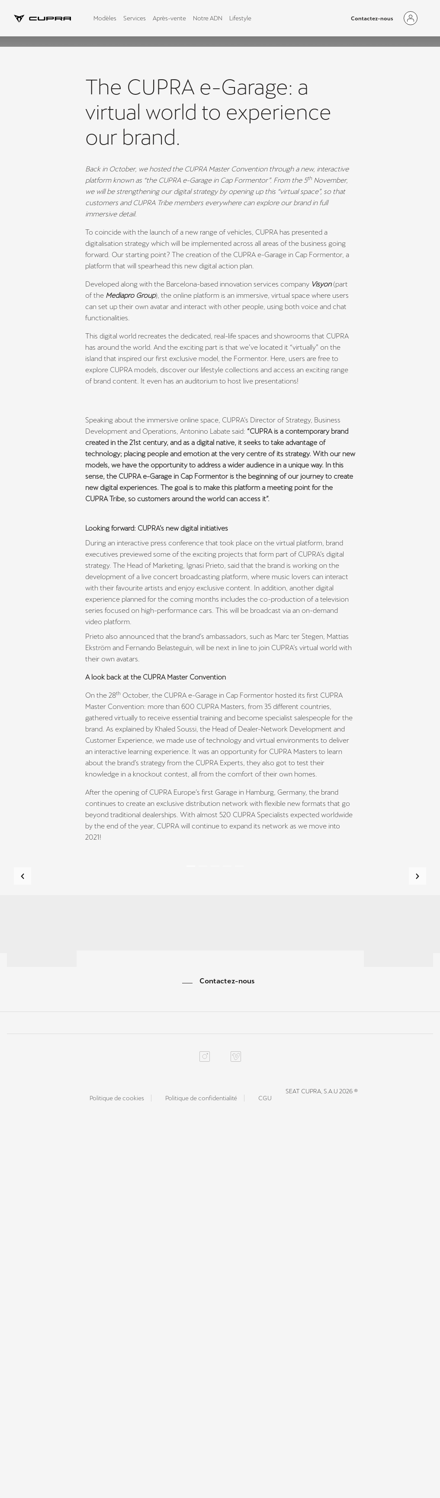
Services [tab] (134, 18)
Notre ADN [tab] (207, 18)
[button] (22, 1130)
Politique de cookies (117, 1463)
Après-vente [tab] (169, 18)
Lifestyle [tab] (240, 18)
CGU (265, 1463)
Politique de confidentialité (201, 1463)
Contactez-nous (372, 19)
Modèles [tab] (104, 18)
